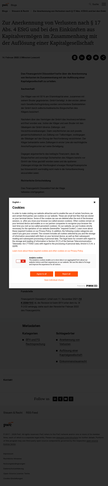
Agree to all (42, 274)
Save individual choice (54, 280)
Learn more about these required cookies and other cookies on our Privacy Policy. (47, 251)
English (17, 202)
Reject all (66, 274)
